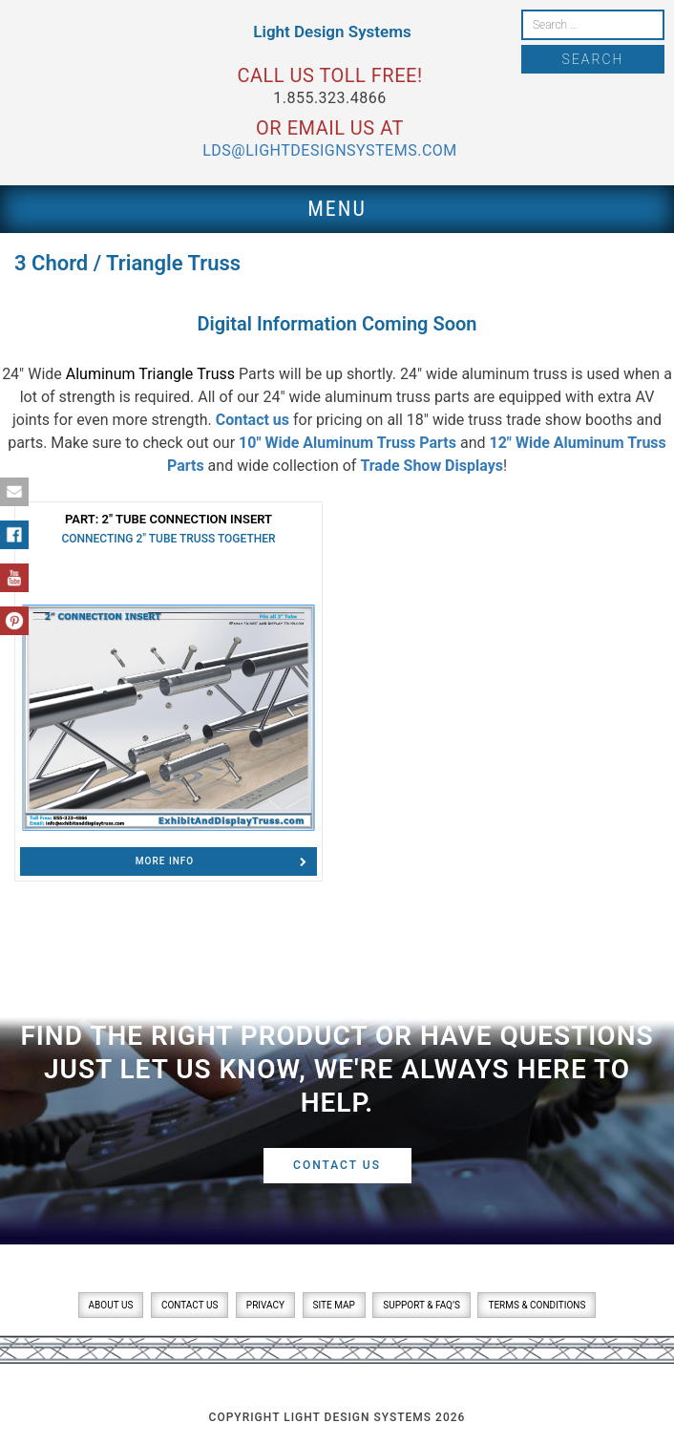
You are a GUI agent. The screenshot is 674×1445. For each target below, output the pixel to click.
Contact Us (337, 1165)
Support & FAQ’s (421, 1305)
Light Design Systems (332, 31)
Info (221, 861)
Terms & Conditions (536, 1305)
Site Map (334, 1305)
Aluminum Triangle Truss (150, 374)
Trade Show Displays (431, 466)
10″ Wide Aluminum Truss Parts (347, 443)
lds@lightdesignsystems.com (329, 150)
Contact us (252, 420)
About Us (111, 1305)
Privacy (265, 1305)
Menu (337, 209)
